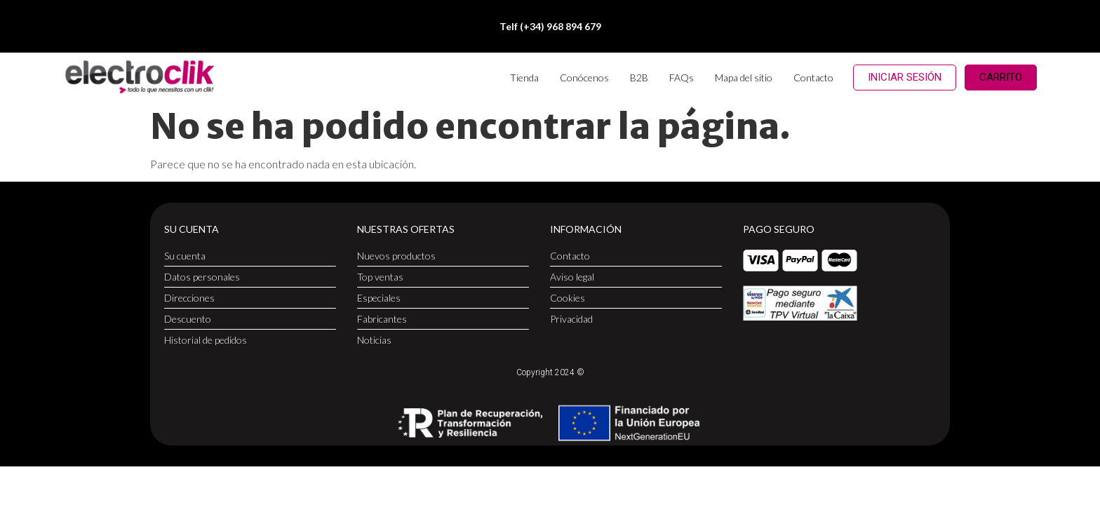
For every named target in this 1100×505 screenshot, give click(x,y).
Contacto (813, 77)
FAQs (681, 77)
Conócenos (584, 77)
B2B (639, 77)
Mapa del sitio (743, 77)
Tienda (524, 77)
